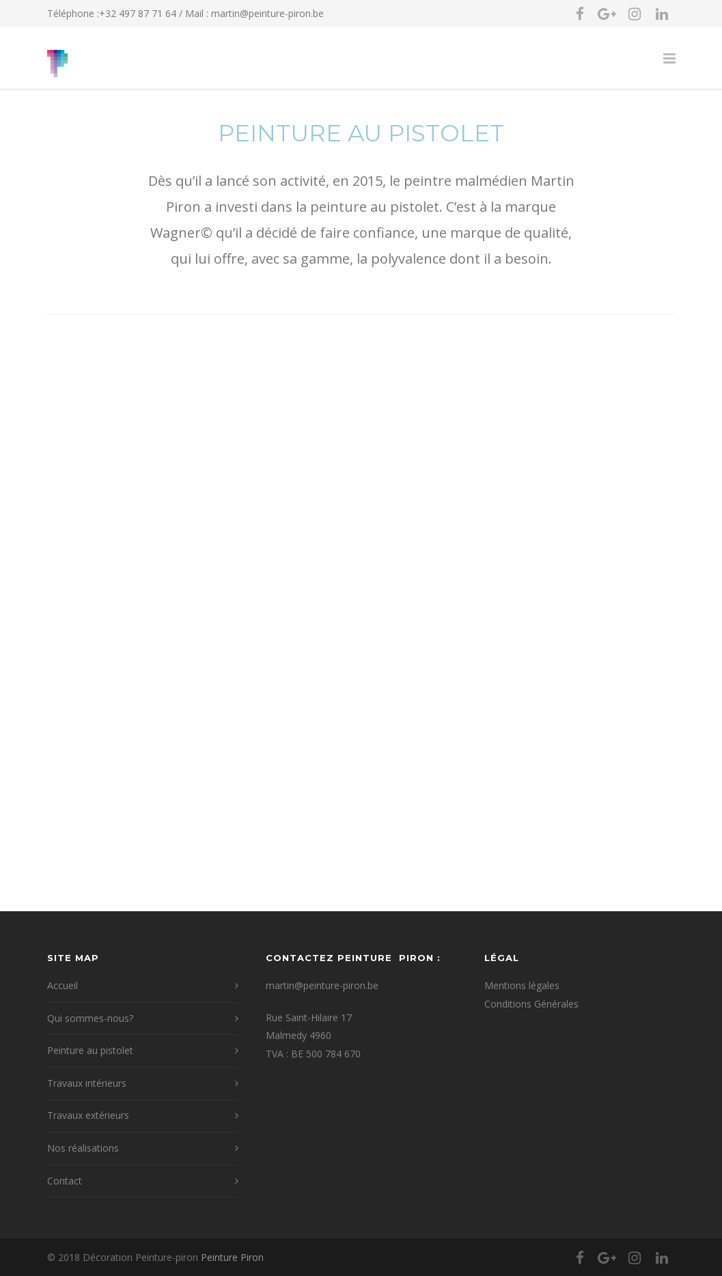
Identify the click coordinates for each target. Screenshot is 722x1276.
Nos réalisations (83, 1147)
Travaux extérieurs (88, 1115)
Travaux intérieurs (86, 1083)
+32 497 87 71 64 (137, 13)
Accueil (62, 985)
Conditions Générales (531, 1003)
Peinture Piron (232, 1257)
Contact (64, 1180)
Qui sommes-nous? (90, 1018)
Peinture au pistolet (90, 1050)
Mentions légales (521, 985)
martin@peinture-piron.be (267, 13)
